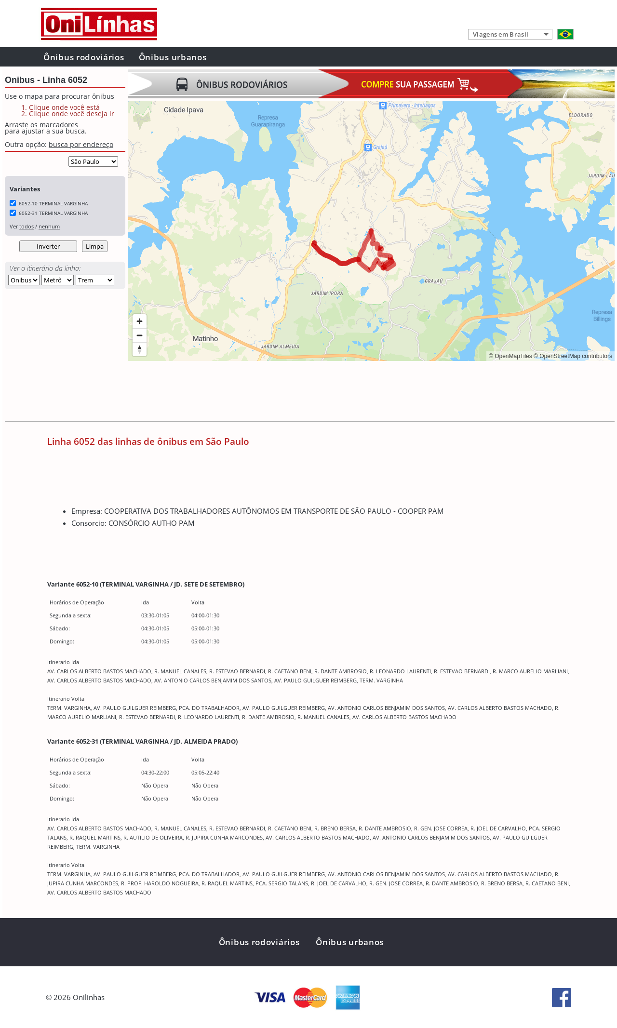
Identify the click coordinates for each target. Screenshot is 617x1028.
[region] (371, 231)
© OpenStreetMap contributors (573, 356)
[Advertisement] (303, 392)
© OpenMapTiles (510, 356)
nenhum (49, 226)
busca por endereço (81, 144)
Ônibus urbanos (173, 57)
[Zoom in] (140, 321)
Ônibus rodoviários (83, 57)
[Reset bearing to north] (140, 349)
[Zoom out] (140, 335)
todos (26, 226)
